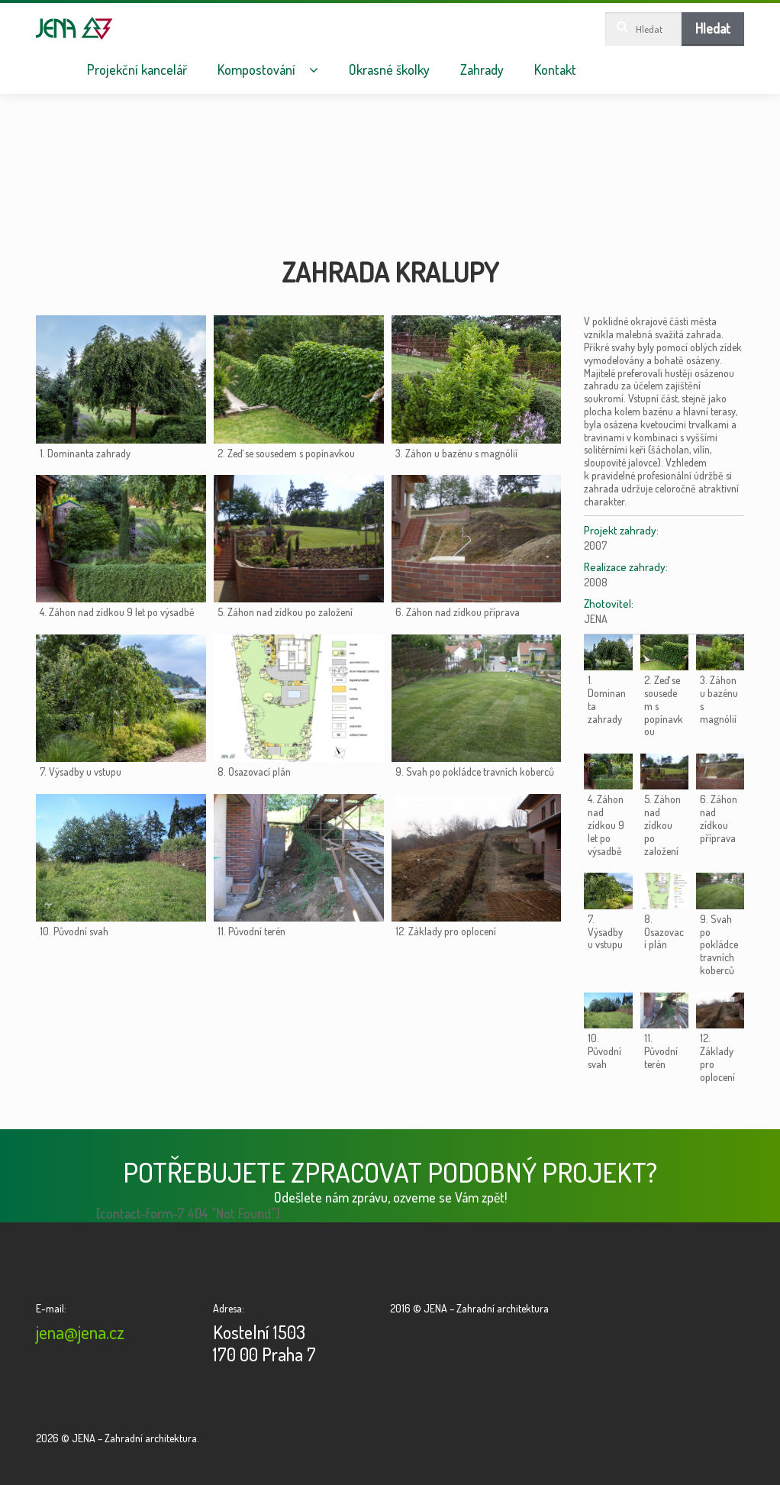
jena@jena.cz (80, 1332)
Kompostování (256, 70)
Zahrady (482, 70)
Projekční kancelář (137, 70)
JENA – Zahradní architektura (74, 28)
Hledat (712, 28)
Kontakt (555, 70)
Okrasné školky (389, 70)
